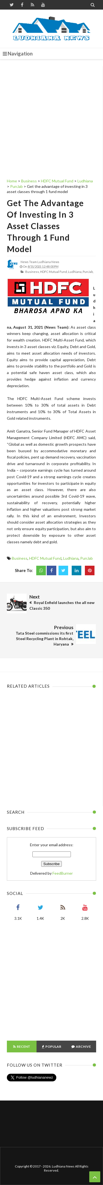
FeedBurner (62, 873)
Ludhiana (71, 558)
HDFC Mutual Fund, (54, 271)
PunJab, (88, 271)
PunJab (86, 558)
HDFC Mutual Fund (45, 558)
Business (19, 558)
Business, (32, 271)
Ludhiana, (75, 271)
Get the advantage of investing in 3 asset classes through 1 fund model (45, 226)
